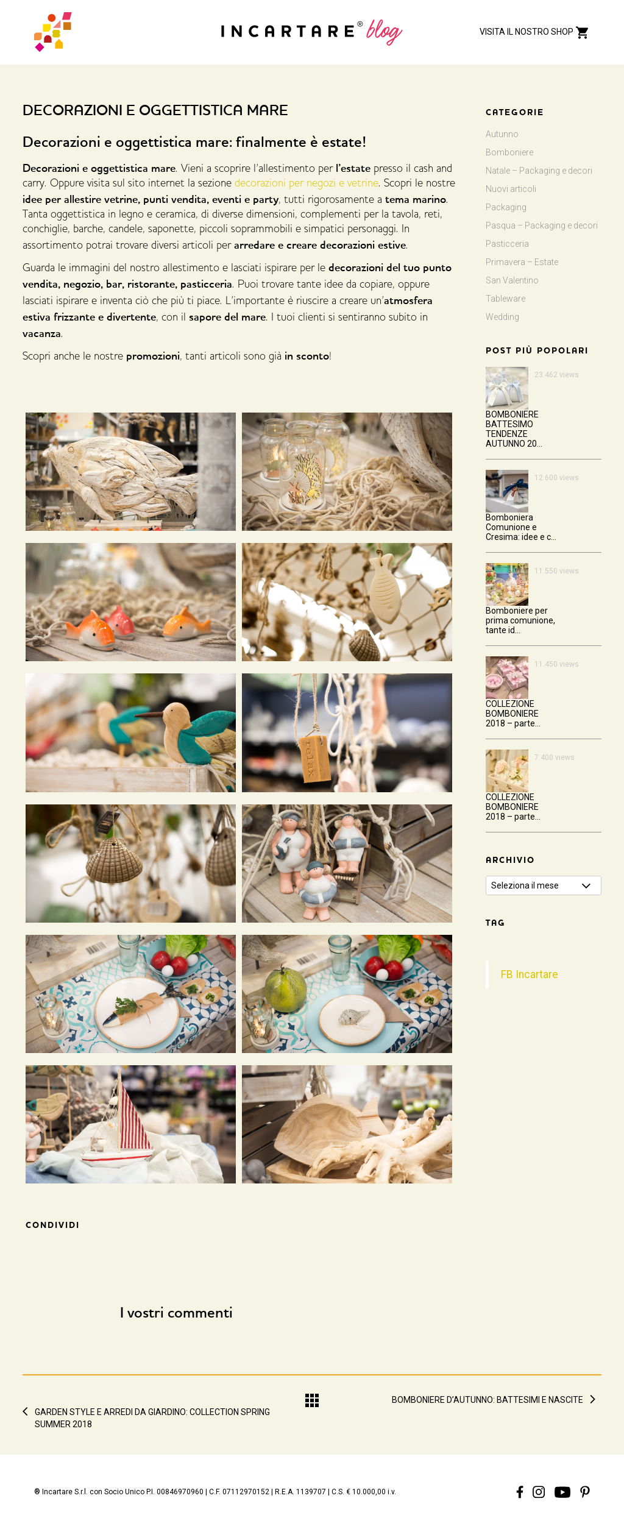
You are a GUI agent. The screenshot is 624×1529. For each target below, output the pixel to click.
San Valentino (512, 280)
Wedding (502, 317)
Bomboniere (509, 152)
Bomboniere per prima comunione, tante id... (520, 620)
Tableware (505, 298)
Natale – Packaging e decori (539, 171)
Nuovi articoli (511, 189)
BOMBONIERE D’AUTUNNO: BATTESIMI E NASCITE (487, 1400)
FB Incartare (529, 974)
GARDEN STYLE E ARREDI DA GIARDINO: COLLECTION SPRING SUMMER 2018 (152, 1412)
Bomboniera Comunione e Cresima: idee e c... (521, 527)
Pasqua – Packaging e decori (542, 225)
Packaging (506, 207)
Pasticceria (507, 244)
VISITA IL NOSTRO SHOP (535, 32)
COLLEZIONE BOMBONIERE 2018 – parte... (513, 713)
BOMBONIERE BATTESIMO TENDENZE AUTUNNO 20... (514, 429)
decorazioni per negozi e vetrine (306, 184)
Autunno (502, 134)
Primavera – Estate (522, 262)
